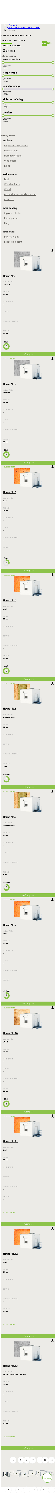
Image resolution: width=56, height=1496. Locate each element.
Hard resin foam (12, 156)
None (7, 166)
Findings (18, 41)
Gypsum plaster (12, 213)
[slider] (3, 62)
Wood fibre (10, 161)
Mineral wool (11, 151)
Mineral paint (11, 237)
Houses (6, 41)
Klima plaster (11, 218)
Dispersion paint (13, 242)
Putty (6, 223)
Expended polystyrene (16, 146)
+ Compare (28, 354)
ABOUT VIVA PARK (11, 46)
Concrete (9, 200)
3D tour (9, 51)
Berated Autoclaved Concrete (20, 194)
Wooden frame (12, 184)
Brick (6, 179)
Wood (7, 189)
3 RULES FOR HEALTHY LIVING (16, 35)
